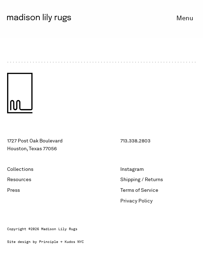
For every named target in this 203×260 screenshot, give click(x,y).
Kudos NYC (74, 241)
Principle (48, 241)
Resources (19, 179)
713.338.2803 (135, 140)
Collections (20, 169)
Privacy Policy (136, 201)
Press (13, 190)
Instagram (132, 169)
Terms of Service (139, 190)
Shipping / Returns (141, 179)
